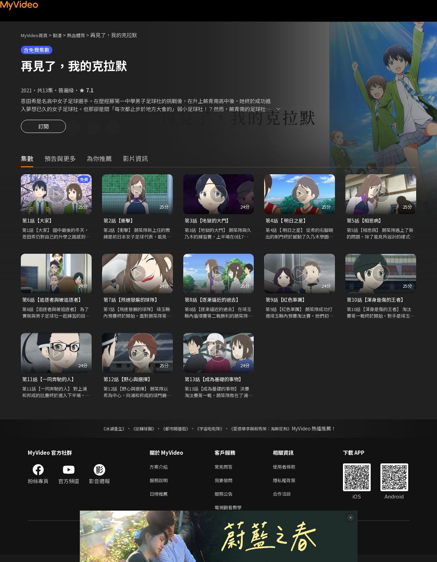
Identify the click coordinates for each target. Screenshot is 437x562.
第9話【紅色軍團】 (288, 301)
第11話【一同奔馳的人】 (51, 381)
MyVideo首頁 (36, 35)
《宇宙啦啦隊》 (211, 431)
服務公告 (225, 499)
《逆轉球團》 (135, 431)
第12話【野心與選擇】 (129, 381)
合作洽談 (287, 499)
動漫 (63, 35)
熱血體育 (83, 35)
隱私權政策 (290, 484)
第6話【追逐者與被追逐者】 (54, 301)
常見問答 (225, 470)
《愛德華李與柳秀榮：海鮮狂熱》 (269, 431)
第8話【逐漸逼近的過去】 (215, 301)
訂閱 (43, 128)
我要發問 (225, 484)
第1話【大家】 (39, 221)
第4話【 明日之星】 (288, 221)
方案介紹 (160, 470)
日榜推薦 (160, 499)
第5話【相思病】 (366, 221)
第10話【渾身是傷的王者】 (378, 301)
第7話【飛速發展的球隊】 (133, 301)
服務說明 (160, 484)
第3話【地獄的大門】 (209, 221)
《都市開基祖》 (172, 431)
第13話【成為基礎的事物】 (216, 381)
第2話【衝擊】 (120, 221)
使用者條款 (290, 470)
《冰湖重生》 (101, 431)
